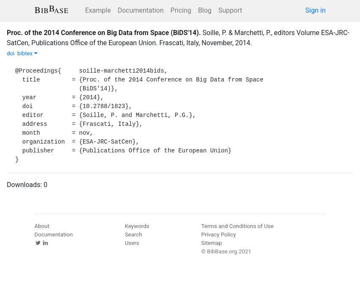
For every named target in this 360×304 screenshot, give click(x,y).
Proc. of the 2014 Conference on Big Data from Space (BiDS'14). (104, 33)
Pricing (181, 10)
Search (133, 234)
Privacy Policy (218, 234)
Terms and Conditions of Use (237, 226)
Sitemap (211, 243)
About (42, 226)
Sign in (316, 10)
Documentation (141, 10)
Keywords (137, 226)
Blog (204, 10)
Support (230, 10)
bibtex (27, 53)
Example (98, 10)
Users (132, 243)
